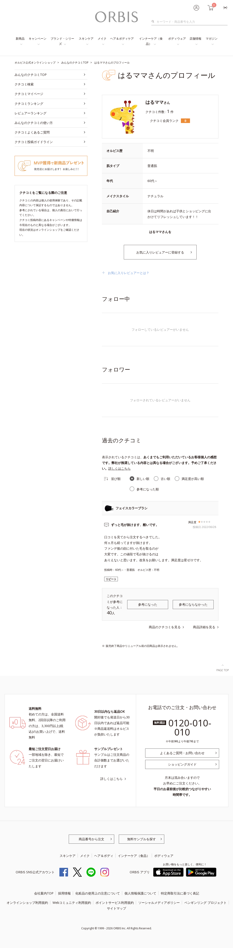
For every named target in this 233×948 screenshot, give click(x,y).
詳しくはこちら (119, 468)
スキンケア (86, 38)
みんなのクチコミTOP (31, 74)
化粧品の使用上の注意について (97, 893)
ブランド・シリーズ (62, 41)
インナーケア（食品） (151, 41)
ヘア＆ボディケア (122, 38)
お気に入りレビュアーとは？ (128, 273)
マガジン (212, 38)
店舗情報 (195, 38)
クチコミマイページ (29, 94)
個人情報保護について (140, 893)
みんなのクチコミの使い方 (34, 122)
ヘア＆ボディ (103, 855)
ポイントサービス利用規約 (115, 902)
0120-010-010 (189, 727)
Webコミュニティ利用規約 (72, 902)
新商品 (20, 38)
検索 (154, 21)
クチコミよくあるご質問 (32, 132)
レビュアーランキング (30, 113)
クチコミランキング (29, 103)
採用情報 (64, 893)
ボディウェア (177, 38)
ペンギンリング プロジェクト (205, 902)
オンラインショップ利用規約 (27, 902)
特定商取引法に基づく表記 (180, 893)
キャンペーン (37, 38)
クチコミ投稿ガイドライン (34, 142)
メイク (102, 38)
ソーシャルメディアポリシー (159, 902)
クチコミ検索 (24, 84)
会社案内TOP (43, 893)
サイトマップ (116, 908)
